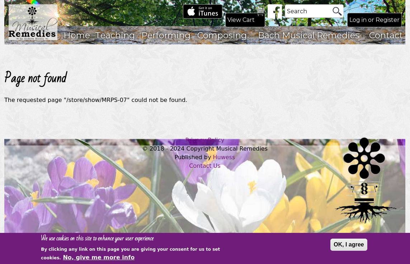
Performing (165, 35)
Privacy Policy (204, 140)
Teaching (115, 35)
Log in (358, 19)
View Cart (241, 19)
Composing (222, 35)
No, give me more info (99, 258)
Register (388, 19)
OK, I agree (349, 246)
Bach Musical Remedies (308, 35)
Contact (386, 35)
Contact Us (204, 165)
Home (76, 35)
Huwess (224, 157)
